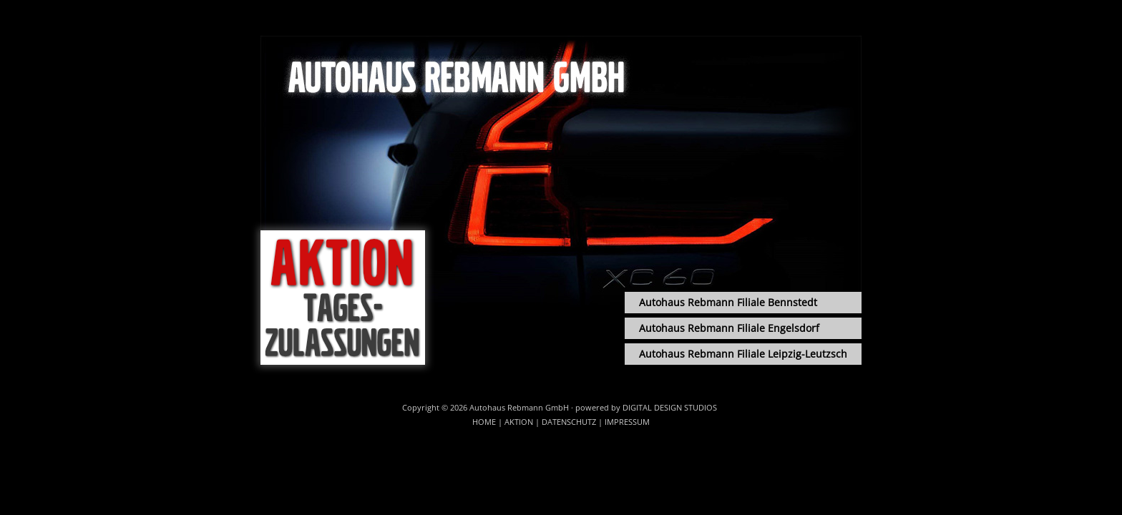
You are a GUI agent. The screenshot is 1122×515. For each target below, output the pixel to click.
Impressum (627, 421)
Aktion (518, 421)
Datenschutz (569, 421)
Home (484, 421)
